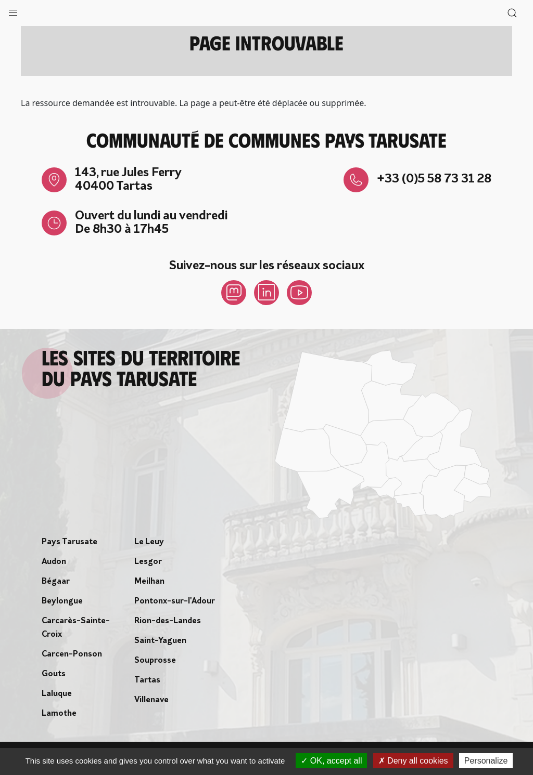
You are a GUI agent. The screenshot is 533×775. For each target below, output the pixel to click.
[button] (13, 10)
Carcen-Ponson (72, 654)
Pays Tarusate (69, 542)
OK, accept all (331, 760)
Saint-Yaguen (160, 641)
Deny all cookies (413, 760)
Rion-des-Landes (167, 621)
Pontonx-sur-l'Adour (174, 601)
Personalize (486, 760)
